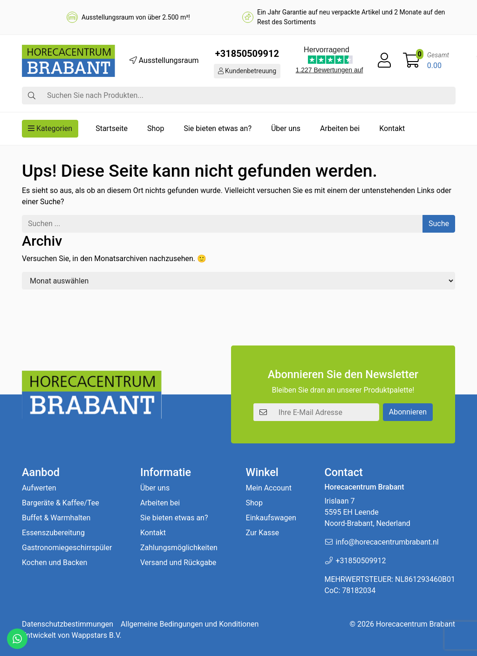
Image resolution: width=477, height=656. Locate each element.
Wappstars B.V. (97, 635)
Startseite (111, 128)
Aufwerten (39, 487)
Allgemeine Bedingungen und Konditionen (190, 624)
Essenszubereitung (53, 532)
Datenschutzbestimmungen (67, 624)
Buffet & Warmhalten (56, 517)
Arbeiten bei (340, 128)
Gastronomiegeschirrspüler (67, 547)
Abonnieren (408, 411)
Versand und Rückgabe (178, 562)
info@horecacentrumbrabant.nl (386, 542)
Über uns (285, 128)
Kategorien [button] (50, 128)
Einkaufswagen (271, 517)
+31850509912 (247, 53)
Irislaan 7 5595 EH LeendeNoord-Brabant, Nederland (367, 512)
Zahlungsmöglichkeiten (179, 547)
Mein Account (269, 487)
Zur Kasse (262, 532)
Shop (155, 128)
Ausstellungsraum (164, 60)
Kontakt (392, 128)
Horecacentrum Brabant (415, 624)
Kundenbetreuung (247, 71)
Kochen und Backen (54, 562)
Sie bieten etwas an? (218, 128)
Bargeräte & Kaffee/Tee (60, 502)
